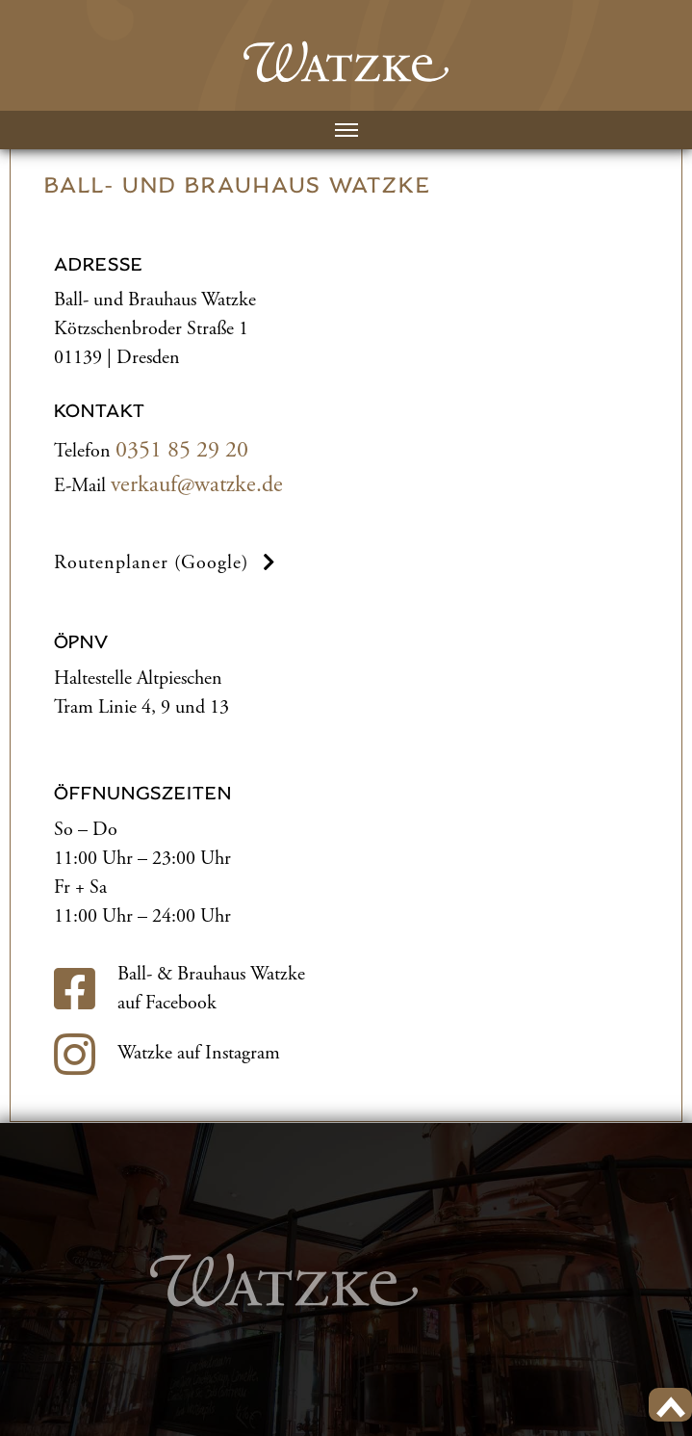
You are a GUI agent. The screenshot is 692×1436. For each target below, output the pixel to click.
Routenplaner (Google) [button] (167, 563)
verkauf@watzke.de (197, 484)
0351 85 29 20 (181, 449)
